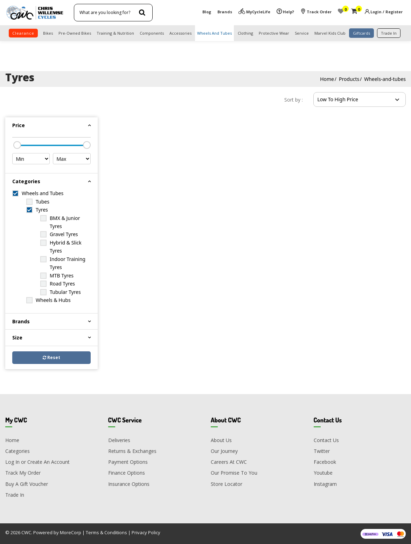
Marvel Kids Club (330, 33)
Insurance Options (128, 484)
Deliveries (119, 440)
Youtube (323, 472)
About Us (221, 440)
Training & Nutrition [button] (115, 33)
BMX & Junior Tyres (65, 222)
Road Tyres (62, 283)
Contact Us (326, 440)
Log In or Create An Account (37, 462)
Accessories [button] (180, 33)
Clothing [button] (245, 33)
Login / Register (386, 11)
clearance (23, 33)
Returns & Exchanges (132, 451)
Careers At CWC (229, 462)
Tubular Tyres (65, 292)
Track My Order (23, 472)
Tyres (42, 209)
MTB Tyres (62, 275)
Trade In (14, 494)
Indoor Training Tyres (67, 263)
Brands (224, 11)
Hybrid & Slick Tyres (66, 246)
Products (349, 79)
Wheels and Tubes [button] (214, 33)
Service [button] (302, 33)
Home (327, 79)
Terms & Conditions (106, 532)
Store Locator (226, 484)
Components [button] (152, 33)
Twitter (322, 451)
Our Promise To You (234, 472)
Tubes (42, 201)
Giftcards (361, 33)
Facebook (325, 462)
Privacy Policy (146, 532)
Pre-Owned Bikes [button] (74, 33)
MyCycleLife (254, 11)
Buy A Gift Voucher (26, 484)
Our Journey (224, 451)
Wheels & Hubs (53, 300)
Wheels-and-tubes (385, 79)
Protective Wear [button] (274, 33)
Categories (17, 451)
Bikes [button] (48, 33)
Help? (285, 11)
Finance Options (126, 472)
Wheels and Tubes (42, 193)
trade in (389, 33)
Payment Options (128, 462)
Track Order (316, 11)
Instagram (325, 484)
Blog (206, 11)
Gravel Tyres (64, 234)
